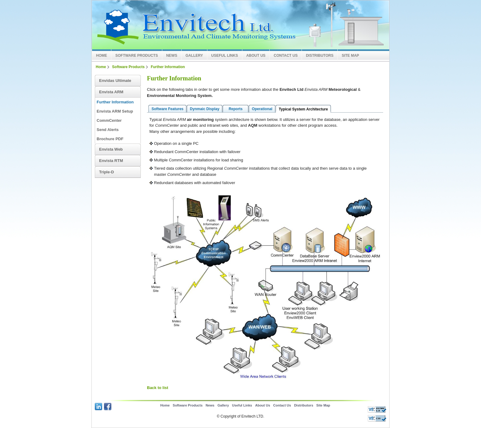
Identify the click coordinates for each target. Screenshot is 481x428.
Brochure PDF (110, 139)
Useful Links (224, 55)
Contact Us (286, 55)
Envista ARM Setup (115, 111)
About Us (256, 55)
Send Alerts (108, 129)
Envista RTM (111, 160)
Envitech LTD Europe (188, 24)
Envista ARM (111, 92)
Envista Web (111, 149)
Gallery (194, 55)
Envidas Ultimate (115, 80)
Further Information (168, 67)
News (171, 55)
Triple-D (106, 172)
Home (101, 55)
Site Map (350, 55)
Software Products (136, 55)
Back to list (157, 387)
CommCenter (109, 120)
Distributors (319, 55)
